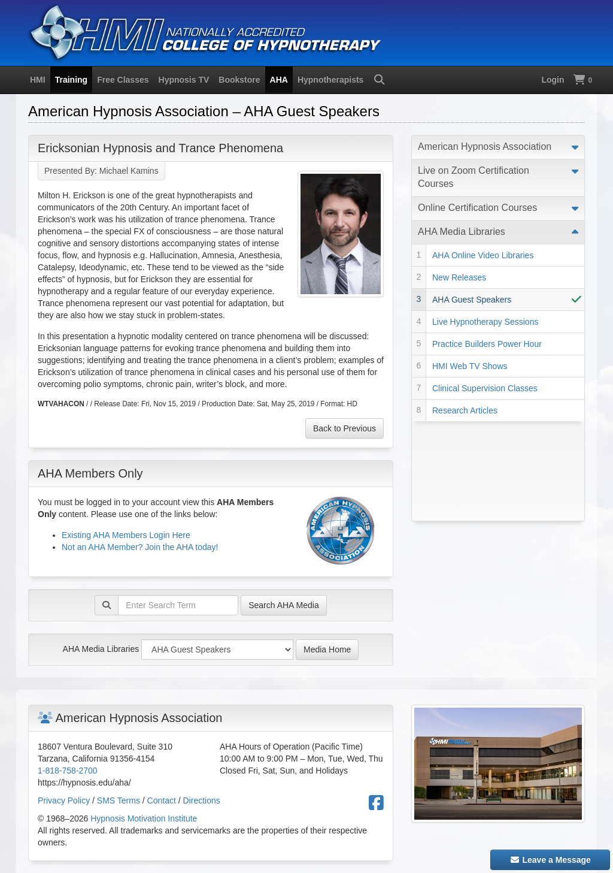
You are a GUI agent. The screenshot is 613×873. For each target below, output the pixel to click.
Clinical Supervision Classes (485, 388)
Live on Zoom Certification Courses (473, 177)
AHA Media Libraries (101, 649)
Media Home (327, 649)
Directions (201, 800)
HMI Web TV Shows (470, 366)
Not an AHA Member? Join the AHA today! (140, 547)
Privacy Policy (64, 800)
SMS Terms (118, 800)
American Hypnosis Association (484, 146)
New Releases (459, 277)
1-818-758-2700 (68, 770)
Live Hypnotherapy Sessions (485, 322)
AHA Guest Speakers (471, 299)
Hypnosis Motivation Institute (143, 818)
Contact (161, 800)
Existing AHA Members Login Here (126, 535)
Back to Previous (344, 428)
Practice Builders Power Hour (487, 344)
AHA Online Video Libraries (482, 255)
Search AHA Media (283, 605)
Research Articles (464, 410)
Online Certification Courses (477, 208)
